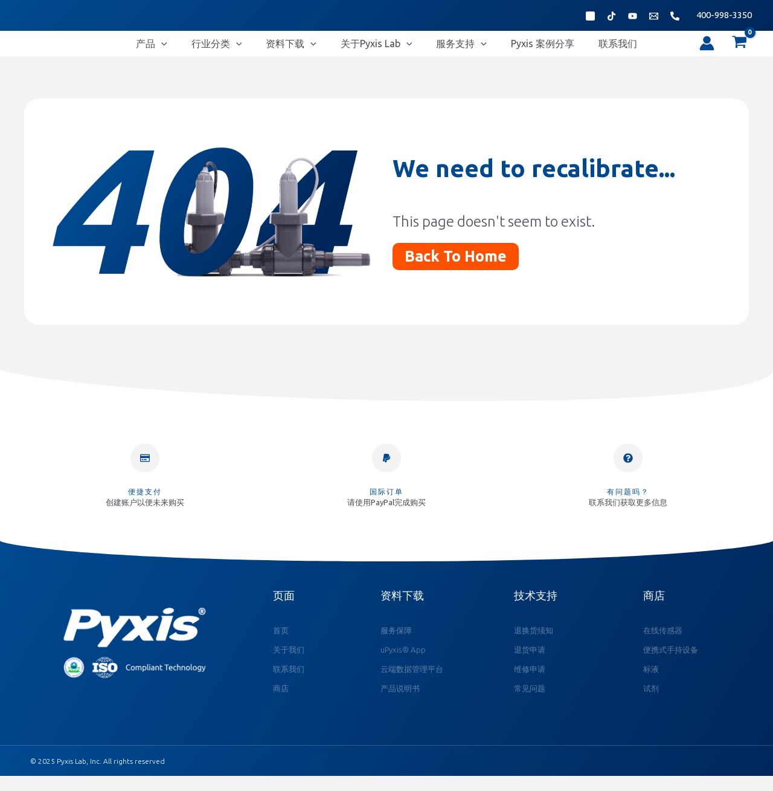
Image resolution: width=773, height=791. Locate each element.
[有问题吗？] (628, 468)
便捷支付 (145, 503)
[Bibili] (632, 16)
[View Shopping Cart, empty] (739, 49)
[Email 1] (653, 16)
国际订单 (386, 503)
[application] (197, 49)
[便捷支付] (144, 468)
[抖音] (611, 16)
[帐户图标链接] (706, 48)
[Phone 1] (674, 16)
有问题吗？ (628, 503)
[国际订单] (386, 468)
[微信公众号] (590, 16)
